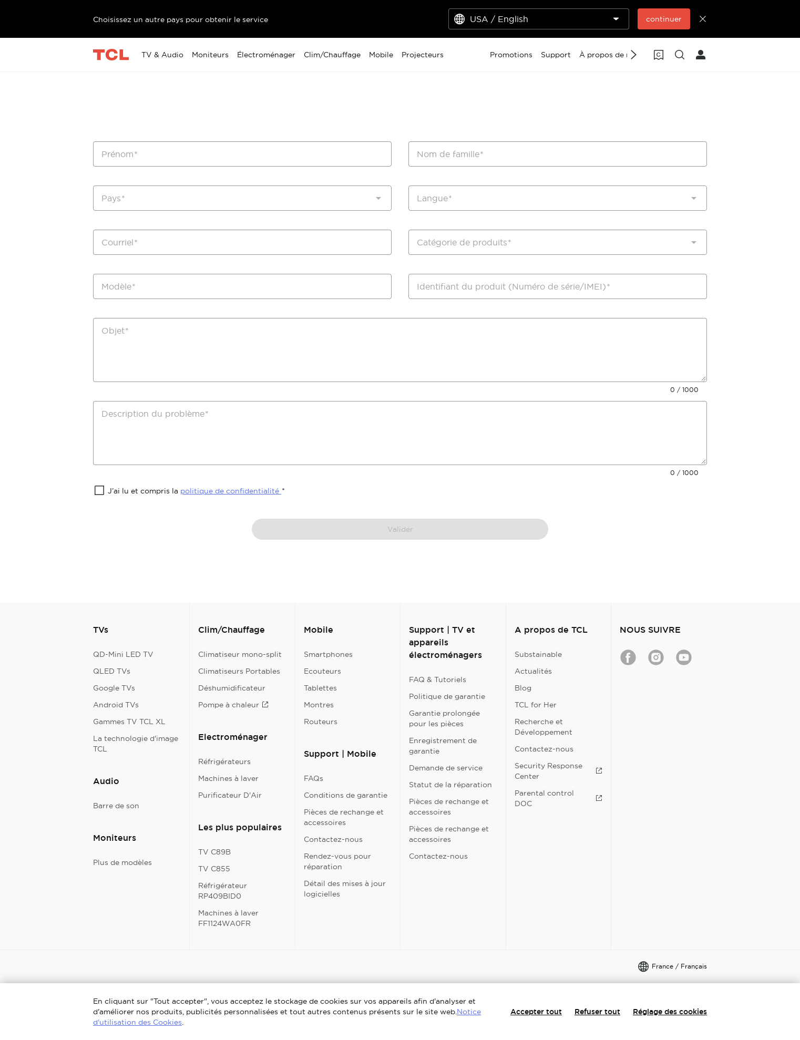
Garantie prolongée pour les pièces (444, 718)
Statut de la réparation (450, 784)
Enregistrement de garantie (443, 746)
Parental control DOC (558, 798)
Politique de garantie (447, 696)
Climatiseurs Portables (239, 671)
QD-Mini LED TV (123, 654)
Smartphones (328, 654)
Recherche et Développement (543, 727)
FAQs (313, 778)
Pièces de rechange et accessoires (344, 817)
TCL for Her (536, 704)
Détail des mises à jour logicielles (345, 889)
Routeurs (320, 721)
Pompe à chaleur (233, 704)
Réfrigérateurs (224, 761)
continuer (664, 19)
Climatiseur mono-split (240, 654)
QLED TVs (111, 671)
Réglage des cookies (670, 1011)
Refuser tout (597, 1011)
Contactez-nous (333, 839)
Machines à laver (228, 778)
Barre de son (116, 805)
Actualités (533, 671)
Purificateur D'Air (230, 795)
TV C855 (214, 868)
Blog (523, 688)
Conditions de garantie (345, 795)
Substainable (538, 654)
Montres (319, 704)
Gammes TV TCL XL (129, 721)
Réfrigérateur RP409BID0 (222, 891)
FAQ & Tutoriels (437, 679)
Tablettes (320, 688)
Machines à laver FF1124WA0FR (228, 918)
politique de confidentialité (230, 491)
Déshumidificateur (231, 688)
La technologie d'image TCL (135, 744)
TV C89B (214, 852)
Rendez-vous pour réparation (337, 861)
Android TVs (116, 704)
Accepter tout (536, 1011)
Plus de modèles (122, 862)
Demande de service (446, 768)
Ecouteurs (322, 671)
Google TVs (114, 688)
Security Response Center (558, 771)
